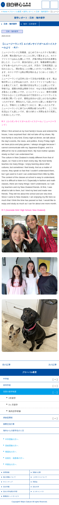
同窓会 (35, 482)
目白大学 (36, 487)
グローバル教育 (15, 12)
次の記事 (52, 364)
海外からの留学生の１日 (13, 430)
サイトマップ (8, 482)
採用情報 (6, 472)
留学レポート (28, 12)
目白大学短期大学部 (10, 491)
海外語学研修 (14, 411)
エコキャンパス (38, 491)
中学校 (6, 379)
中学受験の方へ (11, 439)
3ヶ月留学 (13, 405)
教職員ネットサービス (11, 496)
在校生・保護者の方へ (14, 458)
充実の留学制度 (9, 392)
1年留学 (12, 398)
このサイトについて (40, 477)
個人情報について (9, 477)
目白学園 (6, 487)
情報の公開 (37, 472)
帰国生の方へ (11, 452)
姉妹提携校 (8, 417)
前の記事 (6, 364)
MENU (54, 5)
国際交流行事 (8, 424)
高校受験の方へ (11, 446)
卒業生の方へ (11, 464)
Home (5, 12)
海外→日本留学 (30, 24)
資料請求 (45, 7)
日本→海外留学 (42, 12)
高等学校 (7, 385)
